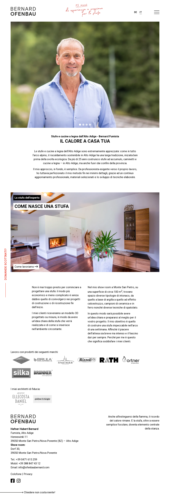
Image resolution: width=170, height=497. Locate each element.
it (141, 12)
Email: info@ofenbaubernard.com (30, 467)
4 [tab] (90, 125)
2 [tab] (83, 125)
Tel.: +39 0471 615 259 (24, 459)
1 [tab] (80, 125)
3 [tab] (87, 125)
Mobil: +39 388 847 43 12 (25, 463)
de (135, 12)
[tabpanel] (85, 75)
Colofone (16, 474)
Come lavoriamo (26, 266)
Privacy (28, 474)
